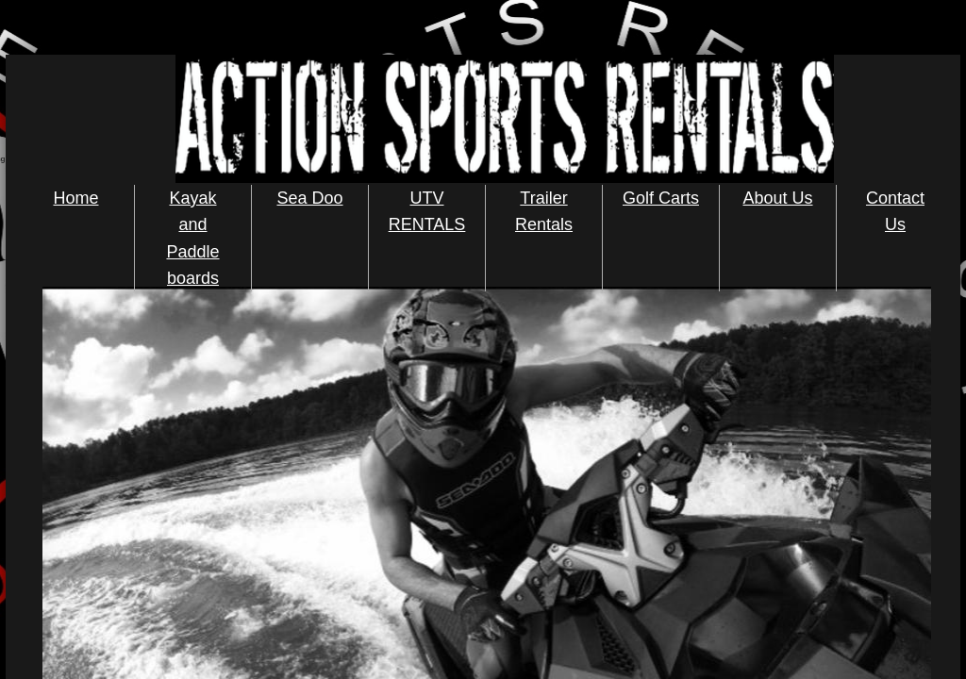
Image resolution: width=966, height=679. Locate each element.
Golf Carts (661, 198)
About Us (777, 198)
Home (75, 198)
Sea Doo (309, 198)
